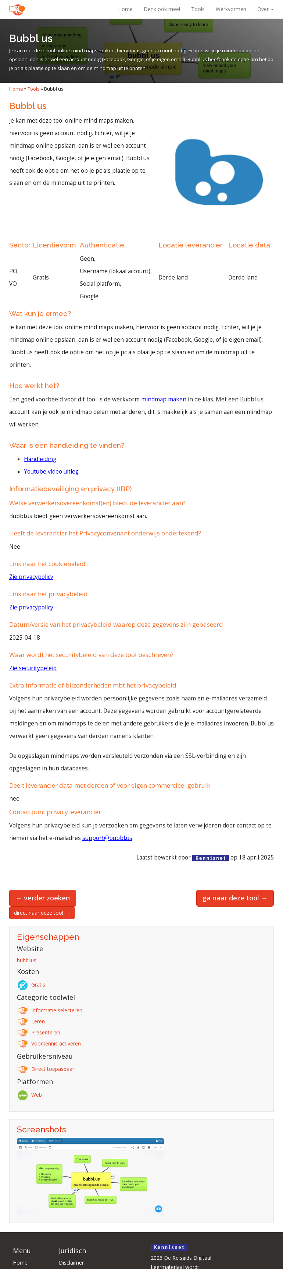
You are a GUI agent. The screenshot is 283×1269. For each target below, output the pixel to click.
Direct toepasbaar (46, 1068)
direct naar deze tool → (42, 912)
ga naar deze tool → (235, 897)
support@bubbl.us (107, 838)
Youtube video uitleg (51, 471)
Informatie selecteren (50, 1010)
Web (30, 1094)
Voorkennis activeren (50, 1043)
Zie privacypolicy (31, 577)
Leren (32, 1021)
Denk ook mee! (162, 9)
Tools (198, 9)
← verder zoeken (42, 897)
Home (125, 9)
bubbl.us (26, 960)
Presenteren (39, 1032)
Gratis (32, 984)
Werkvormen (231, 9)
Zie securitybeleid (33, 668)
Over (265, 9)
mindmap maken (163, 399)
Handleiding (40, 459)
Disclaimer (71, 1262)
